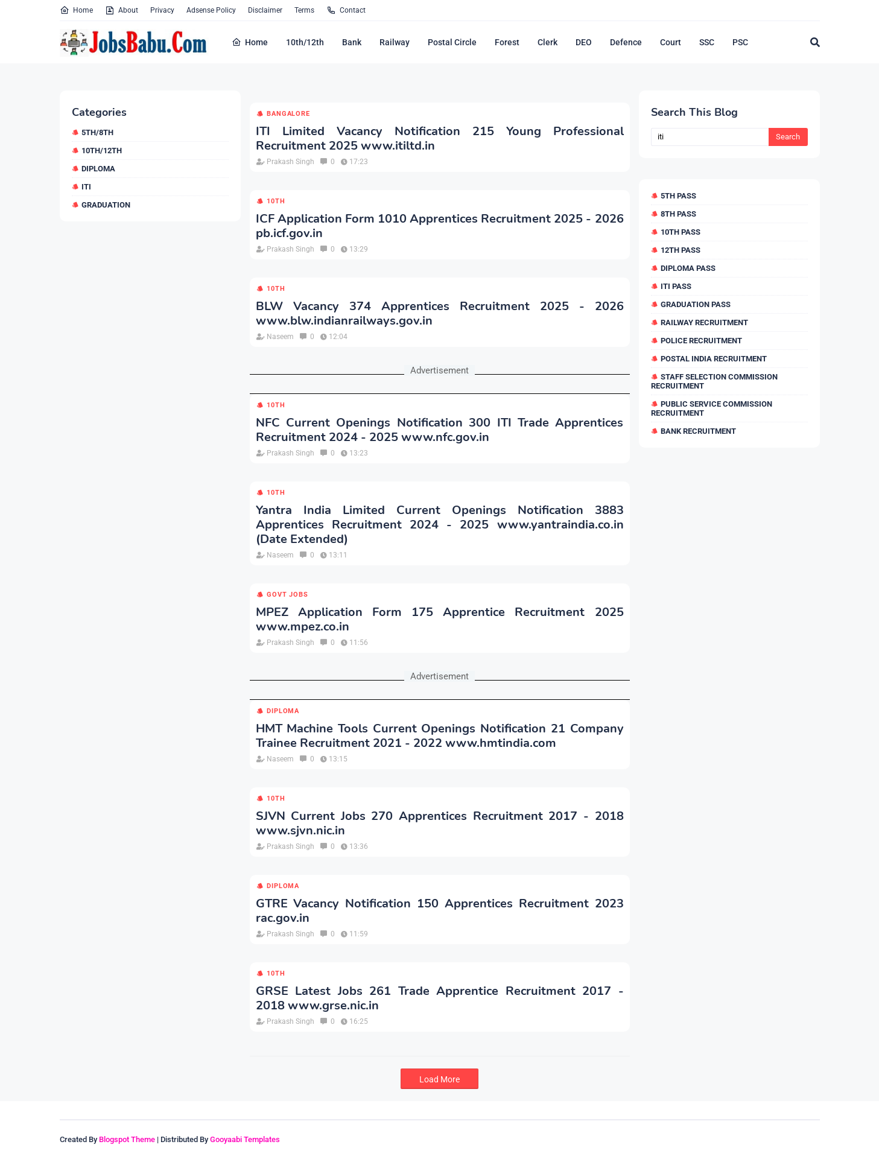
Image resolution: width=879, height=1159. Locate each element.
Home (76, 10)
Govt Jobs (287, 595)
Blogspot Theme (127, 1139)
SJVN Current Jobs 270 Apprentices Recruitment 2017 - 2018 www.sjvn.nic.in (440, 823)
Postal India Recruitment (714, 358)
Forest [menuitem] (507, 42)
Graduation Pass (696, 304)
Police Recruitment (701, 340)
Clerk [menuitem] (547, 42)
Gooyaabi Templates (245, 1139)
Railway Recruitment (704, 322)
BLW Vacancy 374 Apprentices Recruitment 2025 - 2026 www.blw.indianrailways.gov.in (440, 313)
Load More (439, 1079)
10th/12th (101, 150)
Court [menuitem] (670, 42)
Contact (346, 10)
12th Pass (680, 250)
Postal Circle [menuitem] (452, 42)
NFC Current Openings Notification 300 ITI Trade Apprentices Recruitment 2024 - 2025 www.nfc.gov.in (440, 430)
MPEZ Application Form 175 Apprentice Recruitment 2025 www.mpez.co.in (440, 619)
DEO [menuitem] (584, 42)
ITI (86, 186)
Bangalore (288, 114)
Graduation (105, 204)
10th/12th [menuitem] (305, 42)
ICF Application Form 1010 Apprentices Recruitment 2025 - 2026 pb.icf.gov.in (440, 226)
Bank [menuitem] (351, 42)
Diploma (98, 168)
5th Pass (678, 195)
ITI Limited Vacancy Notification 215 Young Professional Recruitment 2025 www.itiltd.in (440, 138)
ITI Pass (676, 286)
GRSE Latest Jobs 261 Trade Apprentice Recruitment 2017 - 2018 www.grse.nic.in (440, 998)
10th (276, 201)
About (121, 10)
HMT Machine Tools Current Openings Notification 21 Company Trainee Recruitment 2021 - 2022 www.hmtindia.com (440, 736)
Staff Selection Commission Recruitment (714, 381)
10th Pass (680, 232)
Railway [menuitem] (394, 42)
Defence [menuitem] (626, 42)
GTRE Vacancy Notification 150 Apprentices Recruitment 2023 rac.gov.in (440, 911)
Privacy (162, 10)
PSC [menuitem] (740, 42)
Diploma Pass (688, 268)
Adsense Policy (211, 10)
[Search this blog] (710, 137)
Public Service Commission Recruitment (711, 408)
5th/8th (97, 132)
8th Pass (678, 213)
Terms (304, 10)
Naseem (280, 336)
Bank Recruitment (698, 431)
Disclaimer (265, 10)
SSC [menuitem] (706, 42)
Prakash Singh (290, 161)
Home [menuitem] (250, 42)
